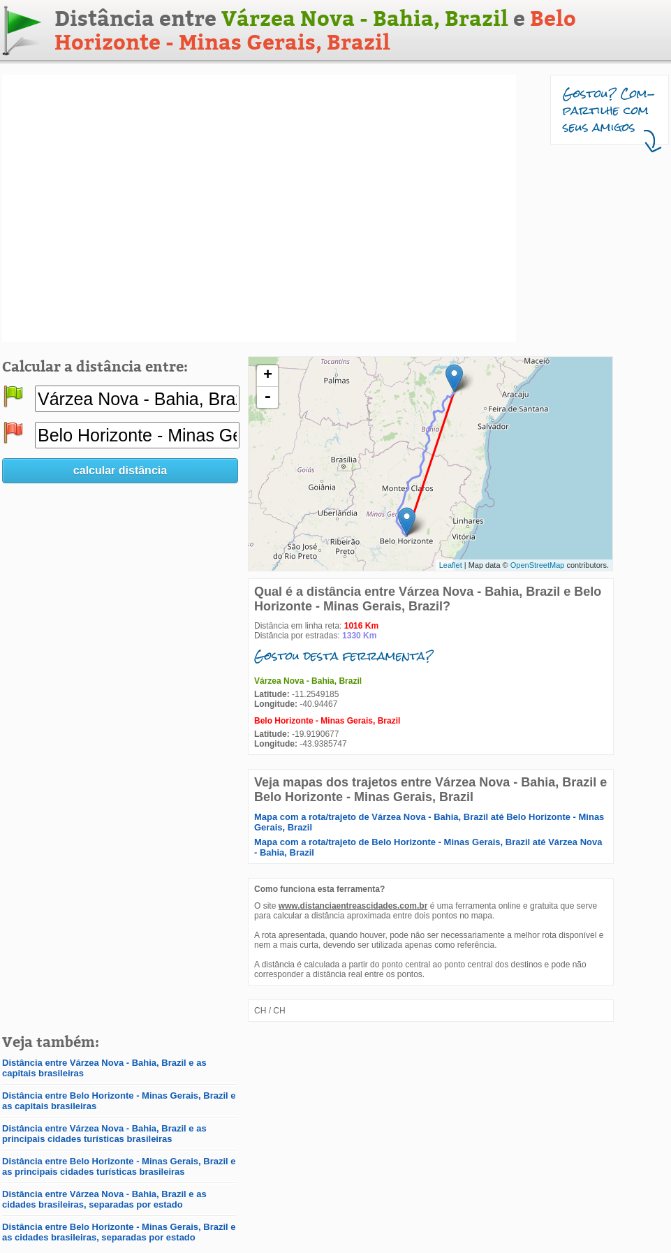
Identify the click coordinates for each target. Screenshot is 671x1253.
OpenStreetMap (537, 565)
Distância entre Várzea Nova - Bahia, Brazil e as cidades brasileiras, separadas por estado (104, 1199)
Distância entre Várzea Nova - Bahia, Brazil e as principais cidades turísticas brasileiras (104, 1133)
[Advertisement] (133, 208)
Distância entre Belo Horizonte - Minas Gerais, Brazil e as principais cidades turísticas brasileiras (118, 1166)
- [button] (267, 397)
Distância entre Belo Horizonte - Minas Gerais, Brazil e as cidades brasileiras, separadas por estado (118, 1232)
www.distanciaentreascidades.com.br (353, 906)
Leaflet (450, 565)
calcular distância (120, 470)
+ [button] (267, 375)
